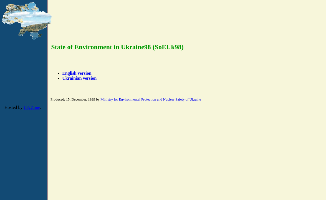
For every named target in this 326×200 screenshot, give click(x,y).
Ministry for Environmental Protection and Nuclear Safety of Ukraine (150, 99)
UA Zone (32, 107)
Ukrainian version (79, 78)
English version (76, 73)
